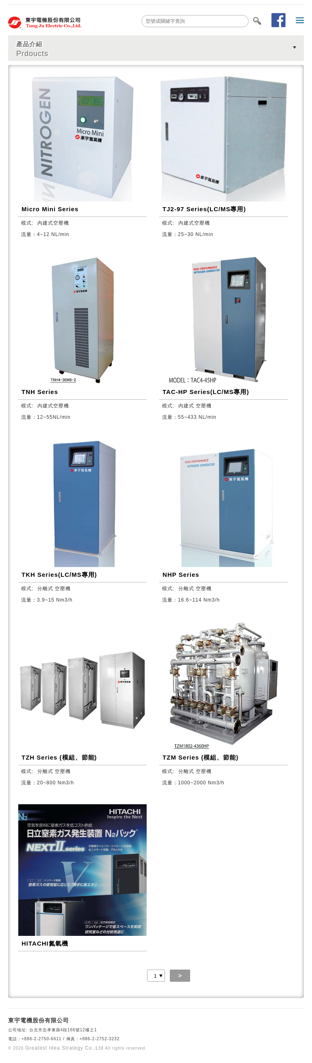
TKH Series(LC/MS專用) (59, 574)
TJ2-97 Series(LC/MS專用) (204, 209)
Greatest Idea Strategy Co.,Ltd (64, 1048)
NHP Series (180, 574)
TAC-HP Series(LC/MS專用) (205, 391)
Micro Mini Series (50, 209)
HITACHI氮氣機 (45, 943)
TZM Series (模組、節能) (200, 757)
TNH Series (40, 391)
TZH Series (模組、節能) (59, 757)
